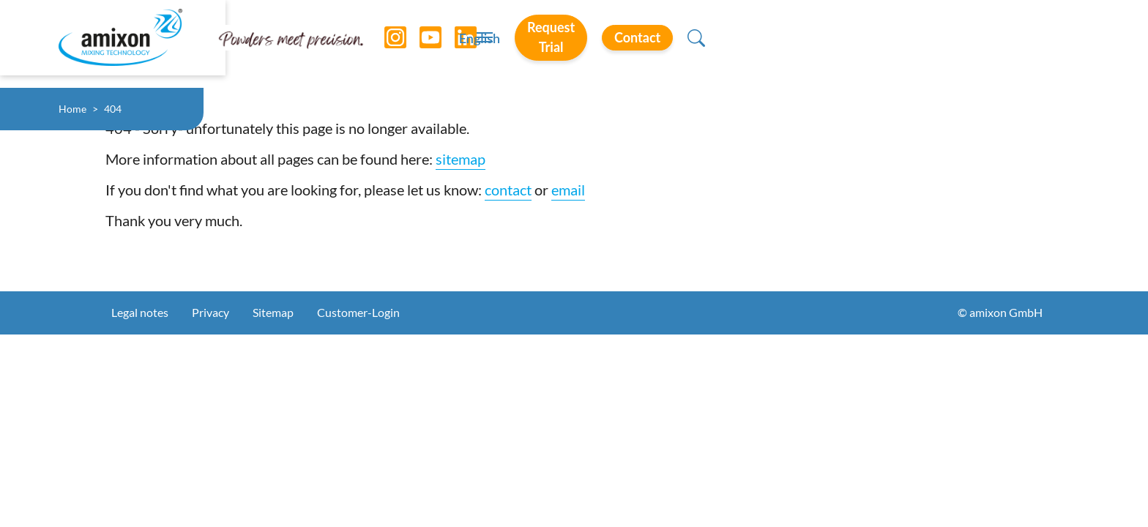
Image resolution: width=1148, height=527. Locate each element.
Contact (996, 43)
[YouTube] (419, 44)
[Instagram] (384, 44)
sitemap (460, 159)
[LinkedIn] (454, 44)
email (568, 189)
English (768, 45)
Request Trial (875, 43)
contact (508, 189)
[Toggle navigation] (574, 43)
